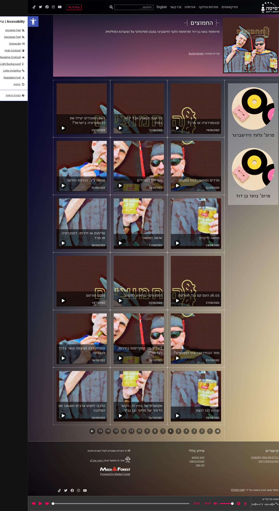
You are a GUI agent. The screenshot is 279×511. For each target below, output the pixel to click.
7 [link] (135, 431)
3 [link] (166, 431)
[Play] (12, 503)
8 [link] (127, 431)
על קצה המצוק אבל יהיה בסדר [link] (115, 120)
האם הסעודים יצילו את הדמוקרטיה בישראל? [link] (59, 120)
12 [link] (95, 431)
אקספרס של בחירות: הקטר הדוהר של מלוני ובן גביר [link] (113, 408)
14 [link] (80, 431)
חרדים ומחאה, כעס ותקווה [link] (171, 180)
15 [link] (72, 431)
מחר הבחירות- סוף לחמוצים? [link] (169, 353)
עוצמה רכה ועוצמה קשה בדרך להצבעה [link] (54, 351)
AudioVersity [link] (168, 53)
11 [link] (103, 431)
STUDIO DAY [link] (210, 490)
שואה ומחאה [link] (124, 237)
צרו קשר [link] (148, 7)
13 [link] (88, 431)
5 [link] (150, 431)
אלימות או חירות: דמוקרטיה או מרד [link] (55, 235)
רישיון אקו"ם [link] (69, 460)
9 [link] (119, 431)
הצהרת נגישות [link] (169, 461)
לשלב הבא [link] (65, 431)
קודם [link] (190, 431)
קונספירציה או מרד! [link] (176, 122)
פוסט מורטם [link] (67, 295)
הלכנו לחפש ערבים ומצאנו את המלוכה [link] (54, 408)
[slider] (92, 504)
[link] (5, 21)
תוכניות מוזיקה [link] (180, 7)
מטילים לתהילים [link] (121, 180)
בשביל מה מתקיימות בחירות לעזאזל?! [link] (112, 351)
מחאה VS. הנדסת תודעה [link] (58, 180)
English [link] (134, 7)
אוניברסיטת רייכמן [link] (241, 461)
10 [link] (111, 431)
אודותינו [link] (162, 7)
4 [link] (158, 431)
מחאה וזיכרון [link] (181, 237)
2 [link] (174, 431)
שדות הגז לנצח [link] (180, 410)
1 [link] (182, 431)
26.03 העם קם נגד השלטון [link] (171, 295)
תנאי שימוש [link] (170, 457)
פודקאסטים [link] (202, 7)
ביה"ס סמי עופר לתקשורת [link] (237, 457)
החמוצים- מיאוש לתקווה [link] (115, 295)
